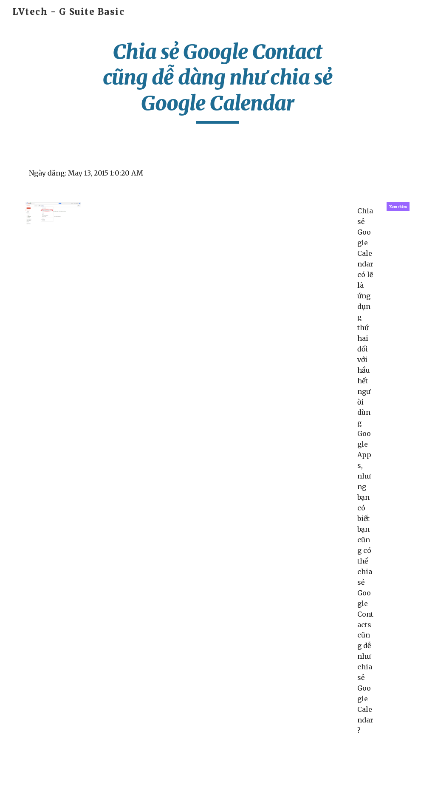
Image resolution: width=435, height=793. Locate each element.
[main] (217, 81)
